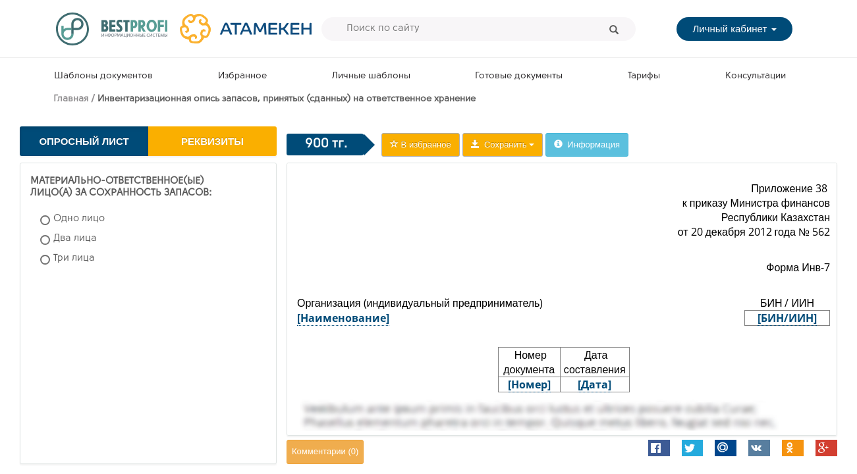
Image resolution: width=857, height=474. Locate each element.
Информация (587, 144)
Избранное (242, 76)
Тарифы (644, 76)
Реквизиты (212, 141)
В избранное (420, 144)
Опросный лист (83, 141)
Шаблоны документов (103, 76)
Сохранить (502, 144)
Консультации (755, 76)
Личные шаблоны (371, 76)
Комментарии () (325, 451)
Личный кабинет (734, 28)
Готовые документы (519, 76)
